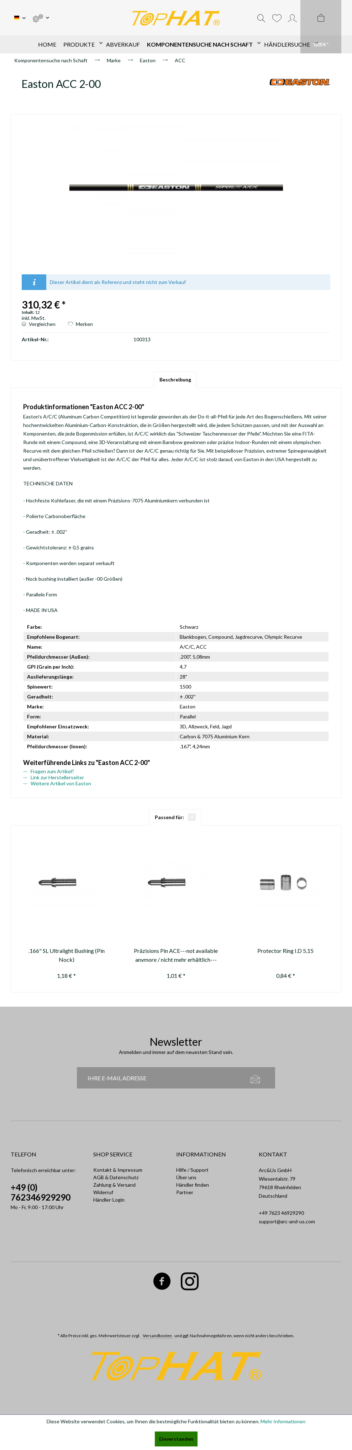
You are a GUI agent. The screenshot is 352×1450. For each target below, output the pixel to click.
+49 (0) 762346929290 (40, 1192)
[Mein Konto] (292, 18)
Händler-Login (109, 1200)
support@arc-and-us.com (287, 1221)
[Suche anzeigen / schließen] (261, 18)
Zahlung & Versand (114, 1185)
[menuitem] (40, 18)
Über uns (186, 1177)
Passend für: (175, 817)
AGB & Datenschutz (115, 1177)
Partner (184, 1192)
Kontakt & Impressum (117, 1170)
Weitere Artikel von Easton (57, 783)
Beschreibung (175, 379)
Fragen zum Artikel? (48, 771)
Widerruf (103, 1192)
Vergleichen (39, 324)
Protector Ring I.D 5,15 (285, 950)
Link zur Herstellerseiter (53, 777)
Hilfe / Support (192, 1170)
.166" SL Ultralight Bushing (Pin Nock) (66, 954)
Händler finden (192, 1185)
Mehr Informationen (283, 1421)
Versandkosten (157, 1335)
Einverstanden (176, 1439)
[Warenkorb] (320, 26)
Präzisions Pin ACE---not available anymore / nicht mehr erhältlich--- (176, 954)
